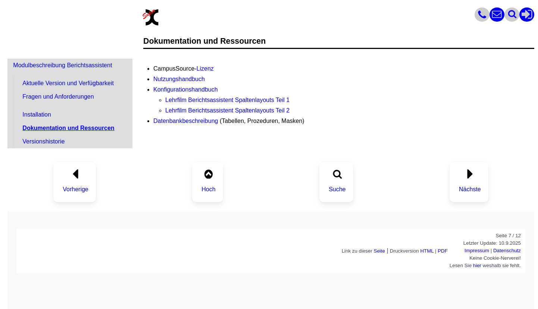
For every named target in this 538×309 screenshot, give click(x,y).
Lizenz (205, 68)
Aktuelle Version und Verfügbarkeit (68, 83)
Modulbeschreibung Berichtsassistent (62, 65)
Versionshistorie (43, 141)
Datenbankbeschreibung (185, 121)
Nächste (470, 189)
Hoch (208, 189)
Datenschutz (507, 250)
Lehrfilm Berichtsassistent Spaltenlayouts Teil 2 (227, 110)
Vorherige (75, 189)
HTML (427, 251)
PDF (443, 251)
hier (477, 265)
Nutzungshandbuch (179, 79)
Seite (379, 251)
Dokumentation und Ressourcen (68, 128)
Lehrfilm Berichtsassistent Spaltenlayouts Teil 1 (227, 100)
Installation (36, 114)
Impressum (477, 250)
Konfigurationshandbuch (185, 89)
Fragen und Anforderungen (58, 96)
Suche (337, 189)
